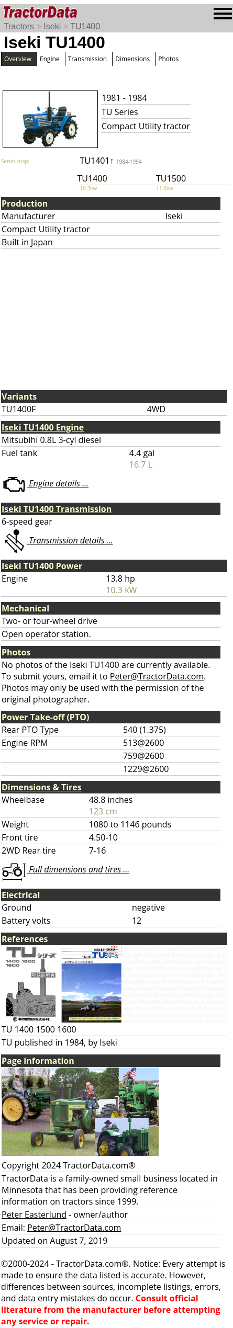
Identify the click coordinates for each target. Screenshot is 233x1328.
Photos (168, 58)
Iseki (52, 26)
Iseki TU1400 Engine (43, 427)
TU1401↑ (111, 160)
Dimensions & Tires (42, 787)
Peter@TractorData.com (157, 676)
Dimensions (132, 58)
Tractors (19, 26)
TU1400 (85, 26)
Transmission (87, 58)
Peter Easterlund (34, 1214)
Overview (17, 58)
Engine (50, 58)
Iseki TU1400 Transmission (57, 509)
